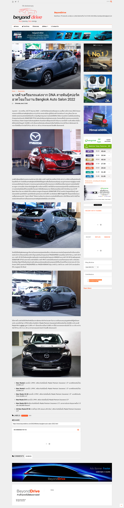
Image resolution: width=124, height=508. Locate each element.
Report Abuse (87, 288)
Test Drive (25, 26)
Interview (36, 26)
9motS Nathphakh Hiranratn (95, 280)
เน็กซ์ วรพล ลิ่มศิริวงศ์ (93, 281)
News (45, 26)
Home (16, 26)
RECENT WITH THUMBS (93, 211)
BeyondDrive (60, 12)
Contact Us (55, 26)
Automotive (21, 91)
